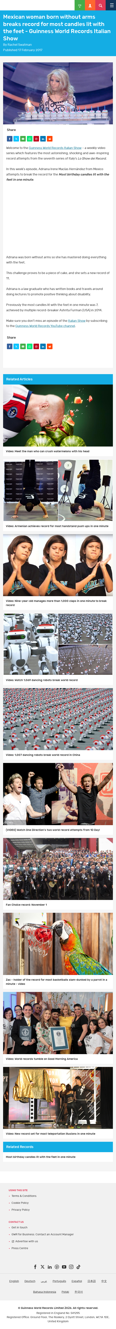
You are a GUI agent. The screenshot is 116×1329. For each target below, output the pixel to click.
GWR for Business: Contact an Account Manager (43, 1234)
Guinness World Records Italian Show (55, 148)
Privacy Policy (21, 1209)
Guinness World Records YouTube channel (45, 326)
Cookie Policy (20, 1203)
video (58, 217)
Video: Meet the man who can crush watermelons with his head (47, 451)
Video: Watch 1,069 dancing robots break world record (42, 680)
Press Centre (20, 1248)
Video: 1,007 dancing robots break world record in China (43, 755)
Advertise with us (26, 1241)
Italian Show (76, 321)
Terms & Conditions (24, 1196)
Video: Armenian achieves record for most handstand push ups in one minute (57, 526)
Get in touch (19, 1227)
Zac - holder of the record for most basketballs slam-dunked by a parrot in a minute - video (56, 981)
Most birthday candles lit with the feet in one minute (40, 1157)
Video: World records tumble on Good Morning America (42, 1059)
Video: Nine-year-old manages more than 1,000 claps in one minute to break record (56, 603)
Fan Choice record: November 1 (26, 904)
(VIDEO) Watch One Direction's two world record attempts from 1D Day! (53, 830)
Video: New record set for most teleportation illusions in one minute (50, 1133)
